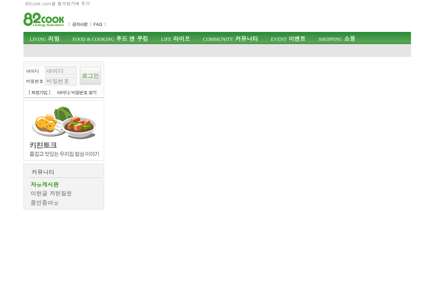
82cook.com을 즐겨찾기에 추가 (57, 3)
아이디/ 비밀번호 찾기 (76, 92)
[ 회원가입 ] (39, 92)
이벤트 (288, 38)
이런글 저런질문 (51, 193)
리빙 (45, 38)
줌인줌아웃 (45, 202)
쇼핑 (337, 38)
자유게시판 (45, 184)
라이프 (175, 38)
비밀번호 (35, 81)
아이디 (32, 71)
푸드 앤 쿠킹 (110, 38)
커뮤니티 (230, 38)
